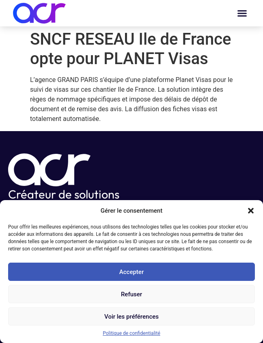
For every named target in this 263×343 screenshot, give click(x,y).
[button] (251, 211)
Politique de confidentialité (131, 333)
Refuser (131, 294)
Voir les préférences (131, 316)
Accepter (131, 272)
